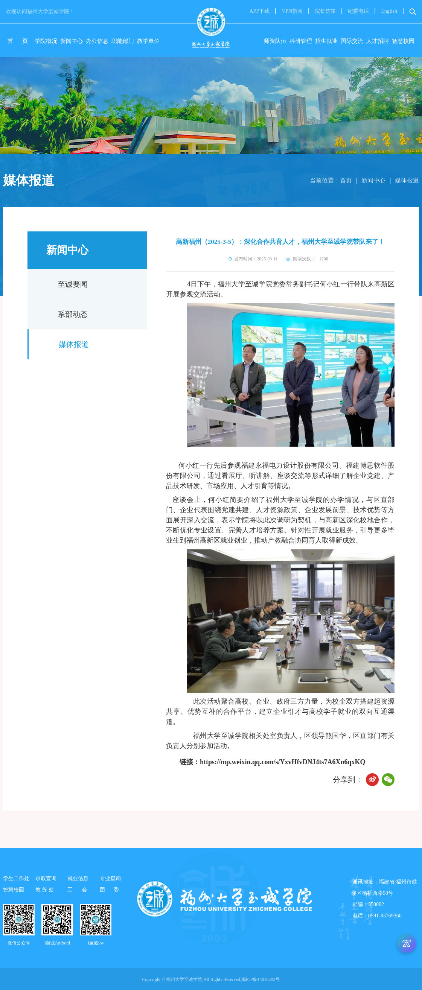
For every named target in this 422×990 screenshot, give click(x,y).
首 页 (20, 41)
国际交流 (352, 41)
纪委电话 (358, 11)
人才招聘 (377, 41)
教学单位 (148, 41)
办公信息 (97, 41)
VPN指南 (292, 11)
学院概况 (46, 41)
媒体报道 (407, 180)
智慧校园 (403, 41)
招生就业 (326, 41)
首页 (346, 180)
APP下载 (260, 11)
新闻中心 (71, 41)
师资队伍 (275, 41)
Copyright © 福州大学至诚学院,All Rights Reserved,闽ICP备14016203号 (211, 979)
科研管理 (300, 41)
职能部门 (122, 41)
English (389, 11)
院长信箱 (325, 11)
